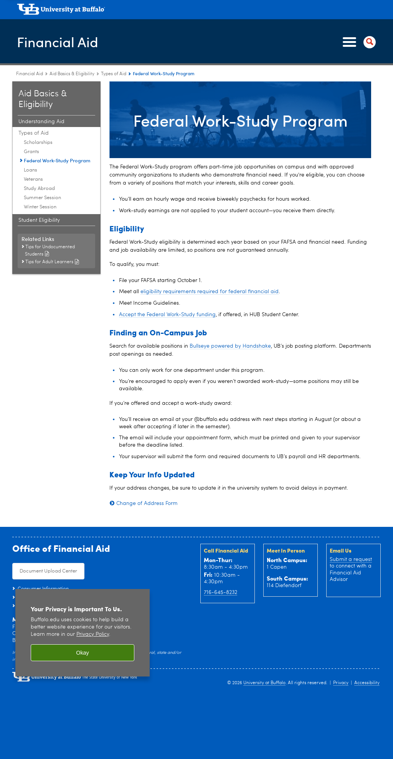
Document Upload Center (48, 571)
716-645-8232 (220, 592)
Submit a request (351, 559)
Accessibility (367, 683)
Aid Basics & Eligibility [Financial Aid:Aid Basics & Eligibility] (72, 74)
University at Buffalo (264, 683)
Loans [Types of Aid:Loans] (30, 170)
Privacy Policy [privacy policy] (92, 634)
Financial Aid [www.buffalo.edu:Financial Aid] (29, 74)
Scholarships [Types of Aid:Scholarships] (38, 142)
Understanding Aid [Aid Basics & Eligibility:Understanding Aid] (41, 121)
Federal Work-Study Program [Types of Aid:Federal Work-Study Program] (57, 160)
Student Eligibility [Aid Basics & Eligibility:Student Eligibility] (39, 220)
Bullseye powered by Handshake (230, 346)
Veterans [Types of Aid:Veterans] (33, 179)
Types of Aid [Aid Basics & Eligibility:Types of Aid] (113, 74)
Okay (82, 653)
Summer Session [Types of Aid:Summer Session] (42, 197)
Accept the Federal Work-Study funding (167, 314)
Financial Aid (57, 41)
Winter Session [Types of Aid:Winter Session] (40, 207)
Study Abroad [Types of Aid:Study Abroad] (39, 188)
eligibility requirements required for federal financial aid (209, 291)
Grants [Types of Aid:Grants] (31, 151)
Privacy (340, 683)
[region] (82, 633)
